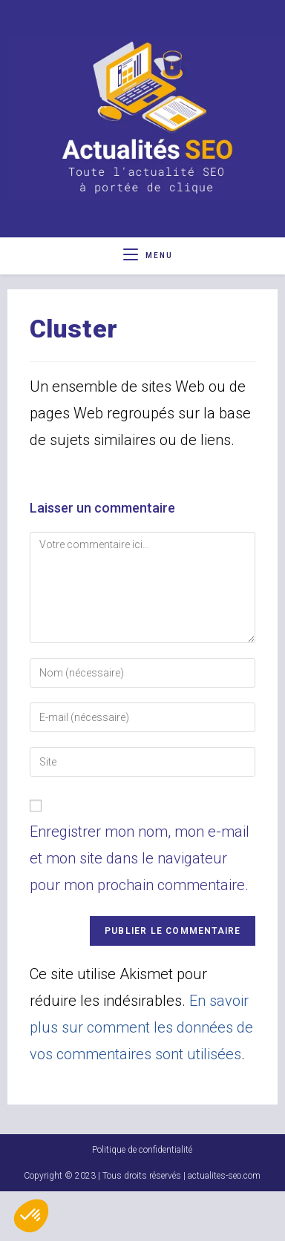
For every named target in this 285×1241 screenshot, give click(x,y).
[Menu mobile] (148, 255)
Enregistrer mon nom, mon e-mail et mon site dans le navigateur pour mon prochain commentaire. (139, 858)
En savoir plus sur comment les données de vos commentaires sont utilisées (141, 1027)
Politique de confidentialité (142, 1199)
